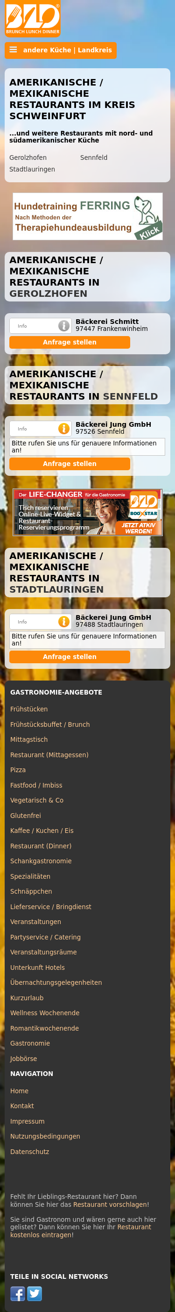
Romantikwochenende (44, 1028)
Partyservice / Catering (45, 937)
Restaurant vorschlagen (110, 1204)
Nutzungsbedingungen (45, 1136)
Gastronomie (30, 1043)
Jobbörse (23, 1058)
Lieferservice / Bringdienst (50, 907)
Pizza (18, 770)
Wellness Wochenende (44, 1013)
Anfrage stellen (70, 342)
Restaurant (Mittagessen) (49, 755)
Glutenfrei (25, 815)
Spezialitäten (30, 876)
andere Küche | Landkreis (60, 50)
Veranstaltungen (35, 921)
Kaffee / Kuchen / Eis (42, 830)
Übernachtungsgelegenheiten (56, 982)
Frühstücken (29, 709)
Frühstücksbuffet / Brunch (50, 724)
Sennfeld (93, 157)
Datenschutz (29, 1151)
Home (19, 1091)
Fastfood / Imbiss (36, 785)
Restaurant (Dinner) (41, 846)
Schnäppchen (31, 891)
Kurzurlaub (26, 998)
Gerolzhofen (28, 157)
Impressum (27, 1121)
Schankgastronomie (41, 861)
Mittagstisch (29, 739)
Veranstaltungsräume (43, 952)
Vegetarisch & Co (36, 800)
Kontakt (22, 1106)
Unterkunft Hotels (37, 967)
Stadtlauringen (32, 169)
